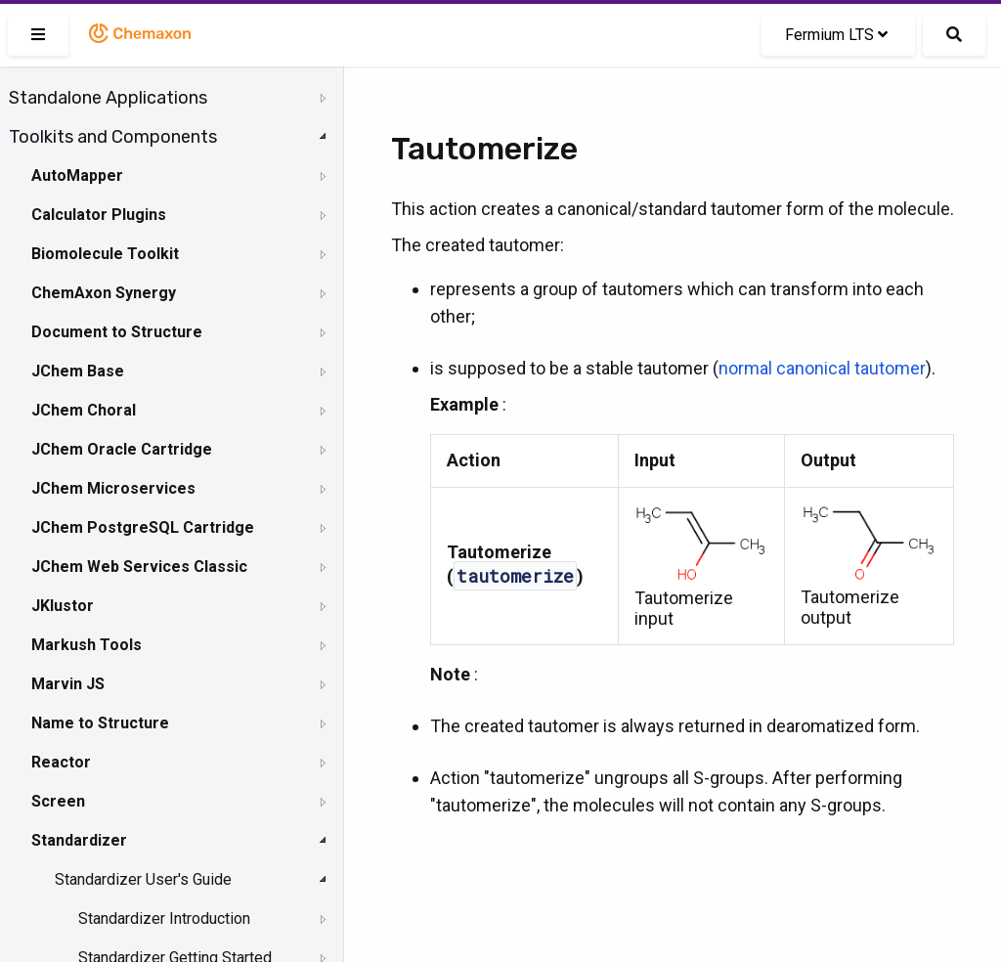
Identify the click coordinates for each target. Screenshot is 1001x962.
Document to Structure (116, 332)
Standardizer (79, 840)
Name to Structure (100, 723)
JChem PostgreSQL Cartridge (142, 527)
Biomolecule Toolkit (105, 253)
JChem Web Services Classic (139, 566)
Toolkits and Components (113, 137)
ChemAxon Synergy (103, 293)
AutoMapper (77, 175)
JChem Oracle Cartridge (121, 449)
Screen (58, 801)
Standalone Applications (108, 98)
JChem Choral (83, 410)
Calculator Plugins (98, 214)
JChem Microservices (113, 488)
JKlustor (62, 605)
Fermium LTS (836, 34)
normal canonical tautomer (822, 368)
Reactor (61, 762)
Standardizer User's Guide (143, 879)
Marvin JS (68, 684)
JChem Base (77, 371)
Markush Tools (86, 644)
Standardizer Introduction (164, 918)
